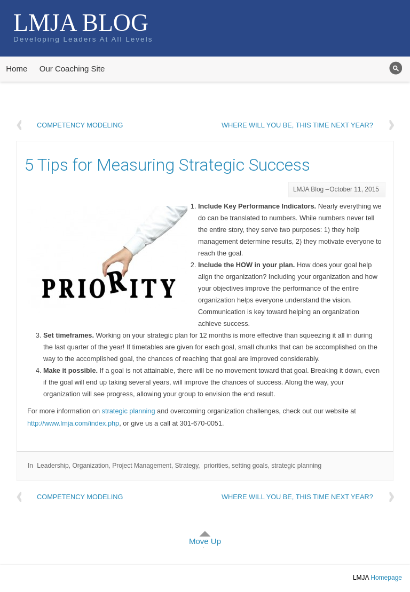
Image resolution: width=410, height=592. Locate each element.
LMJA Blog (80, 22)
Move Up (205, 541)
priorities (216, 465)
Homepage (386, 577)
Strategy (187, 465)
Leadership (52, 465)
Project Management (141, 465)
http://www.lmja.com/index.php (73, 423)
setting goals (249, 465)
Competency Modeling (80, 125)
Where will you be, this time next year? (297, 125)
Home (16, 68)
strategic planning (128, 411)
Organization (90, 465)
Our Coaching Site (72, 68)
